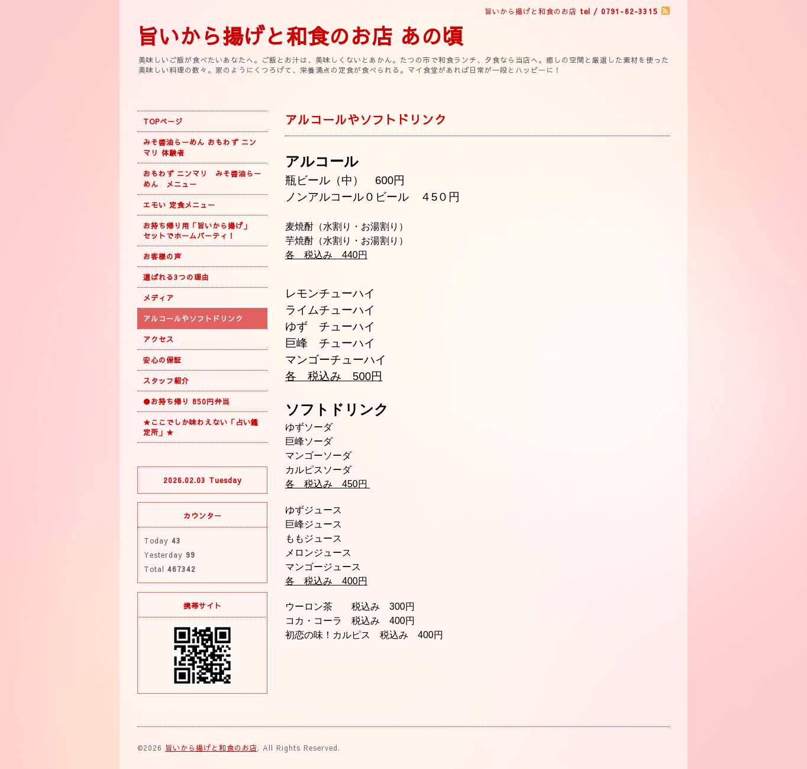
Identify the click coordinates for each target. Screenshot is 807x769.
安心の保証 (162, 360)
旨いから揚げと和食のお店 (211, 747)
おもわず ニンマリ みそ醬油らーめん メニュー (202, 179)
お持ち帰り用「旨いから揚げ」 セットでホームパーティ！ (201, 230)
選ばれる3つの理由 (176, 277)
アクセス (158, 339)
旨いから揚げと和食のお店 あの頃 (300, 35)
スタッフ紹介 (166, 380)
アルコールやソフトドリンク (193, 318)
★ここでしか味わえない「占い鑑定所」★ (201, 427)
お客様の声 (162, 256)
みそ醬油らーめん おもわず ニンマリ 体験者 (200, 147)
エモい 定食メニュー (179, 205)
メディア (158, 298)
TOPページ (163, 121)
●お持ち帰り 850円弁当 (186, 401)
